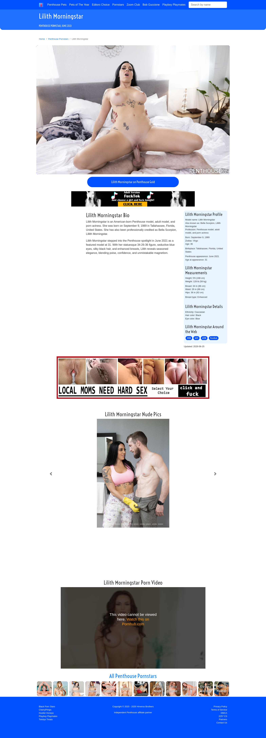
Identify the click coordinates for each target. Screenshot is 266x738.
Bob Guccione (151, 4)
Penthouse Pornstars (58, 39)
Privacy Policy (220, 706)
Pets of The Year (79, 4)
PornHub (213, 338)
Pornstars (118, 4)
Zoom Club (133, 4)
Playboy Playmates (173, 4)
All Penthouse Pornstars (133, 675)
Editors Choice (101, 4)
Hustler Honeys (46, 713)
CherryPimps (45, 709)
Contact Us (221, 722)
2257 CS (223, 716)
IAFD (196, 338)
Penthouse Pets (56, 4)
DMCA (224, 713)
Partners (223, 719)
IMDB (189, 338)
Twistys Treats (46, 719)
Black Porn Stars (47, 706)
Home (42, 39)
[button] (50, 474)
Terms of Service (219, 709)
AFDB (204, 338)
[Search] (208, 5)
